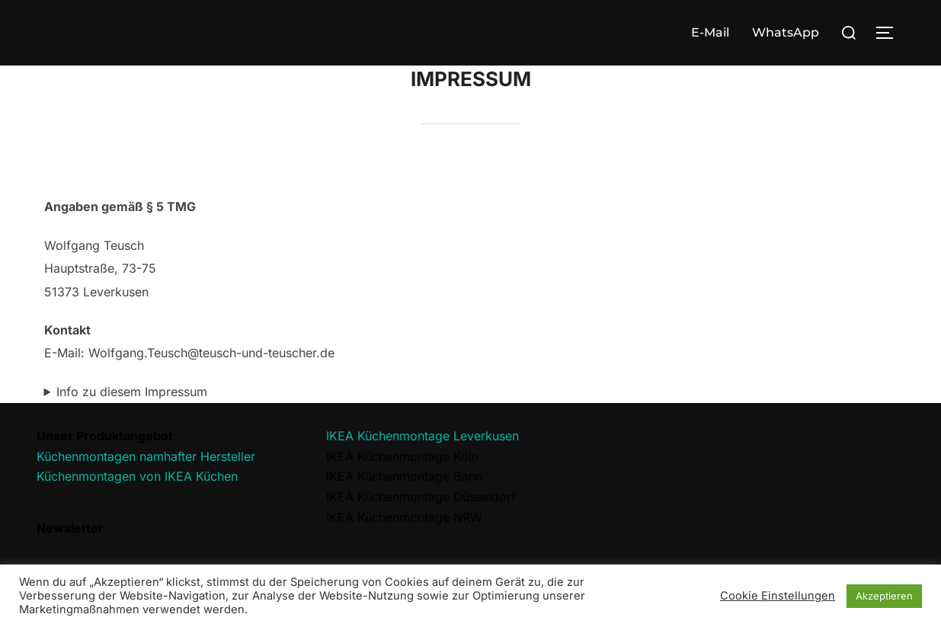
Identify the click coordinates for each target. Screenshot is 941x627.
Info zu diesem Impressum (131, 391)
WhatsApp (785, 32)
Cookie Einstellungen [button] (777, 596)
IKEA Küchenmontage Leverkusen (422, 435)
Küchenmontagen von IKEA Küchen (137, 476)
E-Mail (710, 32)
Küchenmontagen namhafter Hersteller (146, 456)
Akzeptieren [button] (884, 596)
